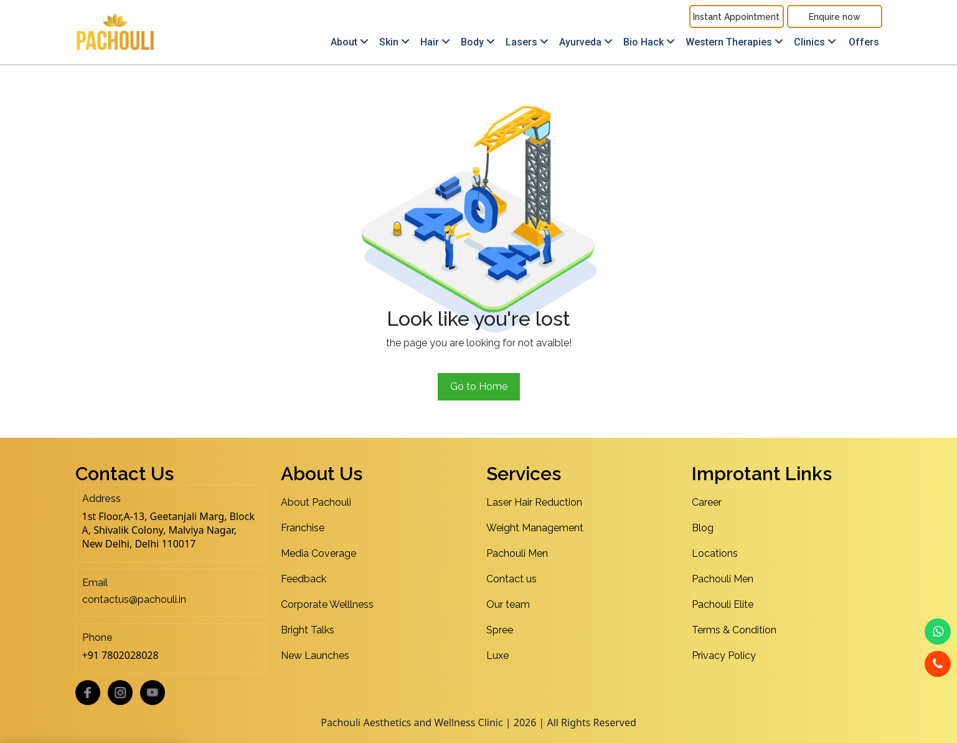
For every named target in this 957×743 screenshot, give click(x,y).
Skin (394, 42)
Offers (864, 42)
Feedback (303, 579)
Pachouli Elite (722, 604)
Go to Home (478, 386)
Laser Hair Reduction (534, 502)
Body (478, 42)
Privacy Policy (724, 655)
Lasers (527, 42)
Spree (499, 630)
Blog (703, 528)
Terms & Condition (734, 630)
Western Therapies (734, 42)
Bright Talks (307, 630)
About (350, 42)
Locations (715, 553)
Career (707, 502)
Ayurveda (586, 42)
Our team (508, 604)
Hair (435, 42)
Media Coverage (318, 553)
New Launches (315, 655)
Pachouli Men (517, 553)
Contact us (511, 579)
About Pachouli (316, 502)
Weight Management (534, 528)
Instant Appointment (736, 17)
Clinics (815, 42)
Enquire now (834, 17)
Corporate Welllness (327, 604)
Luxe (497, 655)
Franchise (302, 528)
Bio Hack (649, 42)
